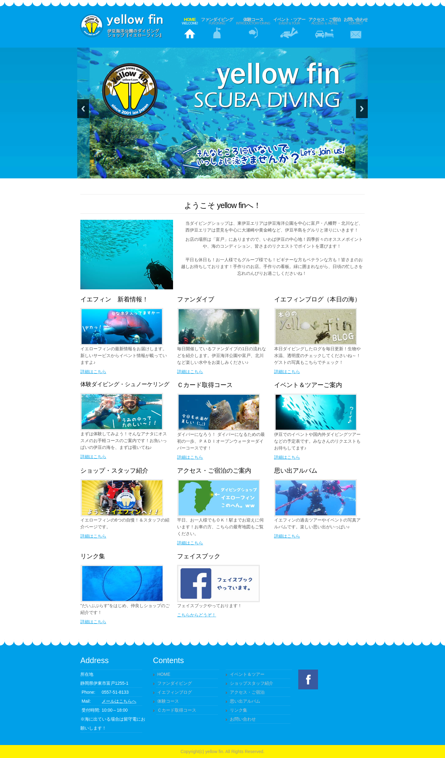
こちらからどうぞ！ (196, 614)
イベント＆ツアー (247, 674)
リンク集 (238, 710)
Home (190, 21)
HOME (163, 674)
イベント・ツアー (289, 21)
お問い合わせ (356, 21)
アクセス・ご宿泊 (324, 21)
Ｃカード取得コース (176, 710)
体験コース (253, 21)
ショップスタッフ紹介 (251, 683)
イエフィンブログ (174, 692)
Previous (83, 108)
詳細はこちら (93, 371)
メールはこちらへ (119, 701)
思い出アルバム (245, 701)
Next (362, 108)
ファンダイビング (217, 21)
